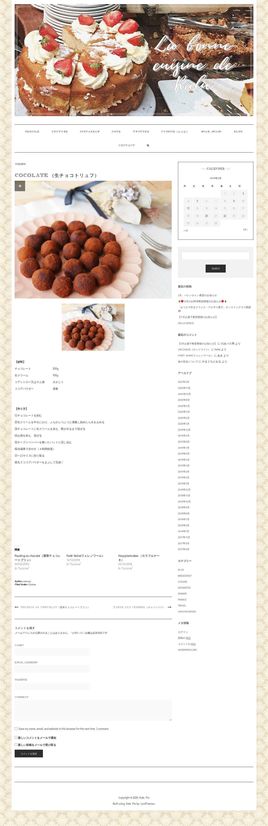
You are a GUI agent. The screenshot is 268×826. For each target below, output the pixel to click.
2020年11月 (184, 387)
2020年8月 (184, 399)
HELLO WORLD (186, 323)
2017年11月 (184, 537)
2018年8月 (184, 513)
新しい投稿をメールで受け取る (37, 745)
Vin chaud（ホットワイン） (194, 349)
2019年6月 (184, 453)
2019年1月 (183, 483)
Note (116, 131)
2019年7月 (183, 447)
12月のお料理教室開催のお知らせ (202, 301)
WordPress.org (187, 649)
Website (21, 679)
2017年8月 (183, 549)
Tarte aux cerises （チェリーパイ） (139, 607)
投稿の (184, 638)
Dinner (182, 593)
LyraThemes (148, 803)
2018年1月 (183, 531)
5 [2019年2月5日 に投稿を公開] (197, 201)
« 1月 (186, 230)
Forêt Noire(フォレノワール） (86, 556)
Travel (182, 605)
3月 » (245, 229)
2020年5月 (184, 411)
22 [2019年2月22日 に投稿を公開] (225, 216)
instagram (90, 131)
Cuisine (32, 584)
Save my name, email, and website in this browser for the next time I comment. (63, 728)
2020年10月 (184, 394)
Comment (21, 697)
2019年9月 (184, 435)
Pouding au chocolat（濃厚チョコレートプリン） (55, 607)
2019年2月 (183, 477)
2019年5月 (184, 459)
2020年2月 (184, 417)
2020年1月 (183, 423)
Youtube (60, 131)
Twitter (141, 131)
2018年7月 (183, 519)
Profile (32, 131)
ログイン (183, 632)
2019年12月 (184, 429)
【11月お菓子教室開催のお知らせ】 (198, 317)
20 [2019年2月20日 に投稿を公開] (206, 216)
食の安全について (188, 361)
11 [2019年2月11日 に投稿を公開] (188, 208)
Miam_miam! (211, 131)
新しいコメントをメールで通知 (37, 737)
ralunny (27, 581)
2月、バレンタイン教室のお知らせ (197, 295)
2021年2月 (183, 381)
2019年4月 (184, 465)
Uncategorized (187, 611)
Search (216, 268)
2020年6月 (184, 405)
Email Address (26, 662)
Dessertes (184, 587)
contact (127, 145)
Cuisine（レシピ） (175, 131)
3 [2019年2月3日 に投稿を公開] (243, 193)
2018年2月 (183, 525)
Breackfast (185, 575)
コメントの (187, 644)
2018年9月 (184, 507)
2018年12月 (184, 489)
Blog (238, 131)
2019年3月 (183, 471)
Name (19, 645)
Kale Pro (144, 797)
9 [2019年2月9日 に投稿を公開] (234, 201)
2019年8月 (184, 441)
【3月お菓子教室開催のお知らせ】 (197, 343)
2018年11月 (184, 495)
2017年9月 (183, 543)
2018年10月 (184, 501)
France (182, 599)
